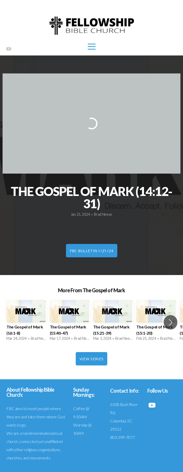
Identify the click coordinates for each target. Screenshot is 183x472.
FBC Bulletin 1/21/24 (91, 250)
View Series (91, 358)
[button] (170, 322)
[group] (26, 322)
